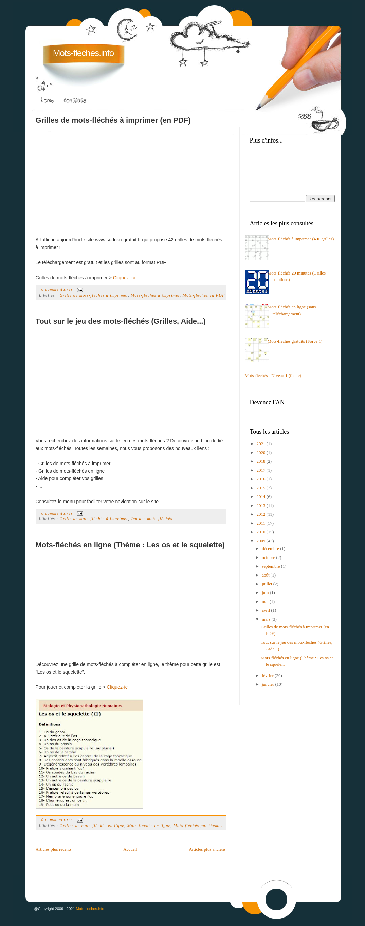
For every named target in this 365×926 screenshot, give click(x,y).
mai (266, 601)
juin (266, 592)
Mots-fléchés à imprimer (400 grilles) (301, 238)
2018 (262, 461)
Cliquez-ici (124, 277)
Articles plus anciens (207, 849)
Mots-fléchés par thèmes (198, 825)
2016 (262, 478)
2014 (262, 496)
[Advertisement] (93, 176)
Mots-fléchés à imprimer (155, 295)
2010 (262, 531)
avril (266, 610)
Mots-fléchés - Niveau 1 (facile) (273, 375)
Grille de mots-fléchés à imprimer (94, 295)
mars (267, 619)
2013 (262, 505)
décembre (271, 548)
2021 (262, 443)
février (268, 675)
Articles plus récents (54, 849)
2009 (262, 540)
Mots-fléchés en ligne (148, 825)
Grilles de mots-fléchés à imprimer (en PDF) (113, 120)
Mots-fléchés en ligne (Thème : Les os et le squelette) (130, 545)
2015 (262, 487)
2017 (262, 470)
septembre (271, 566)
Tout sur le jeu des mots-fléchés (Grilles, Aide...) (121, 321)
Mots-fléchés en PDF (204, 295)
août (266, 575)
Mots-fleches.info (83, 53)
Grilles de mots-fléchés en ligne (92, 825)
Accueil (130, 849)
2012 (262, 514)
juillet (267, 583)
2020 (262, 452)
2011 (262, 523)
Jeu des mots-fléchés (151, 518)
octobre (269, 557)
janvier (268, 684)
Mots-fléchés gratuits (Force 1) (295, 341)
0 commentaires (57, 289)
